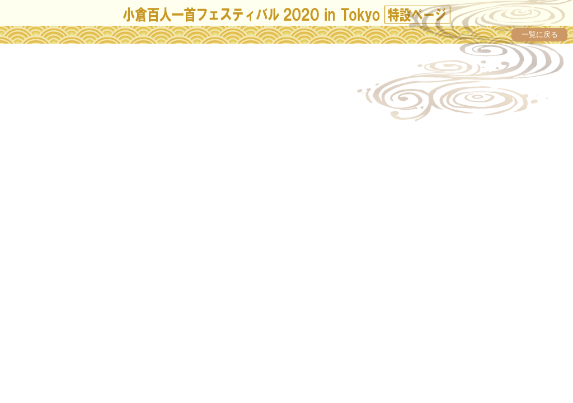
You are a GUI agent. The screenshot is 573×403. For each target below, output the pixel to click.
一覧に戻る (540, 34)
